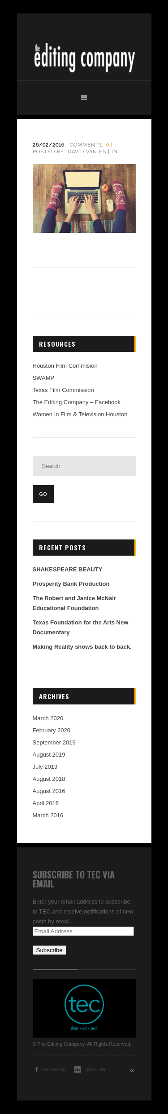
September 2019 (54, 742)
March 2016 (48, 815)
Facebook (54, 1069)
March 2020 (48, 718)
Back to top (132, 1070)
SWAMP (44, 377)
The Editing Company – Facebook (77, 402)
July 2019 (45, 766)
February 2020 (52, 730)
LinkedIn (95, 1069)
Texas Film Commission (63, 390)
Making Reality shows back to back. (82, 646)
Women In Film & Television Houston (80, 414)
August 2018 (49, 778)
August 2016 (49, 791)
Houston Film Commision (65, 365)
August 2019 (49, 754)
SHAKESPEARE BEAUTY (68, 569)
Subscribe (49, 950)
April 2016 (46, 803)
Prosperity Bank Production (71, 583)
